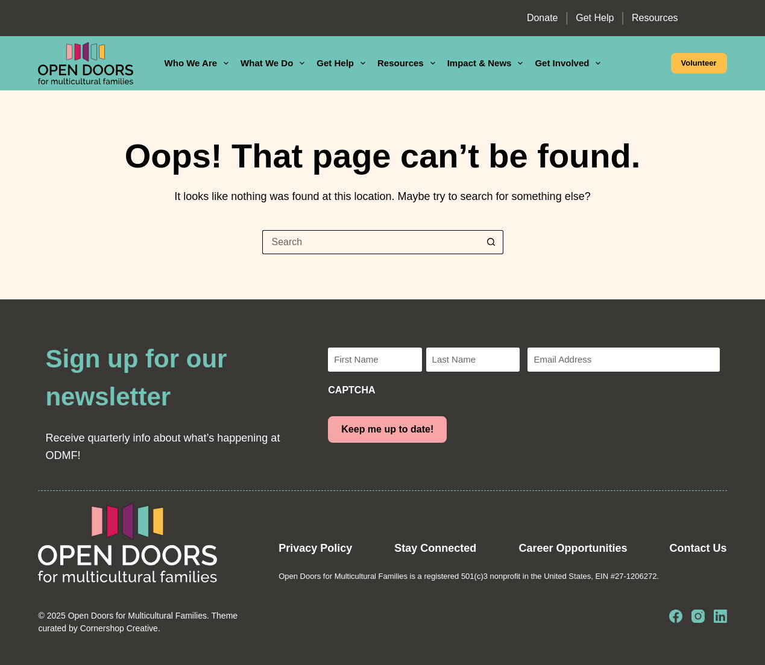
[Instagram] (698, 616)
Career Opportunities (572, 548)
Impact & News (487, 63)
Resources (655, 18)
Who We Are (199, 63)
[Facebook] (675, 616)
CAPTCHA (351, 390)
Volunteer (699, 62)
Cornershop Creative (119, 628)
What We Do (275, 63)
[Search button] (491, 242)
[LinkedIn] (720, 616)
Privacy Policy (315, 548)
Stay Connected (435, 548)
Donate (542, 18)
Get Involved (570, 63)
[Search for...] (370, 242)
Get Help (595, 18)
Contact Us (698, 548)
